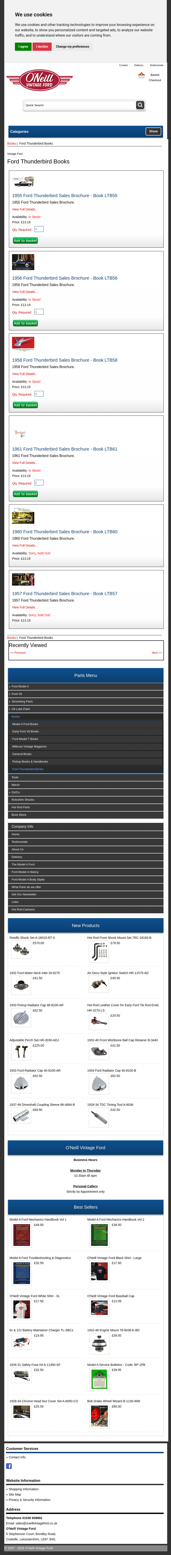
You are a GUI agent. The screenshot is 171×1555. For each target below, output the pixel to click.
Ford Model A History (25, 872)
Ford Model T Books (25, 739)
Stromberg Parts (22, 701)
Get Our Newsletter (24, 894)
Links (15, 902)
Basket (155, 74)
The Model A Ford (23, 864)
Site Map (15, 1494)
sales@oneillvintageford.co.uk (36, 1523)
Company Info (22, 826)
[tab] (85, 686)
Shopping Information (23, 1489)
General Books (21, 754)
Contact (123, 65)
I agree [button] (23, 46)
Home (15, 834)
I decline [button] (42, 46)
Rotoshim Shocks (23, 799)
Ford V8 (17, 694)
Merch (16, 784)
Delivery (138, 65)
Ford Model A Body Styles (28, 879)
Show (153, 131)
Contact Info (17, 1457)
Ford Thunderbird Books (27, 769)
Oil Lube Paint (21, 709)
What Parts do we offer (26, 887)
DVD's (16, 792)
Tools (15, 777)
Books (11, 143)
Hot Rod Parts (21, 807)
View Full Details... (25, 209)
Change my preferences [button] (72, 46)
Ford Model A (20, 686)
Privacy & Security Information (30, 1500)
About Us (17, 849)
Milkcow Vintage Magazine (29, 746)
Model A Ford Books (25, 724)
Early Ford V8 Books (25, 731)
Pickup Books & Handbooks (30, 761)
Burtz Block (19, 814)
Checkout (155, 80)
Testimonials (157, 65)
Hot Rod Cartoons (23, 909)
